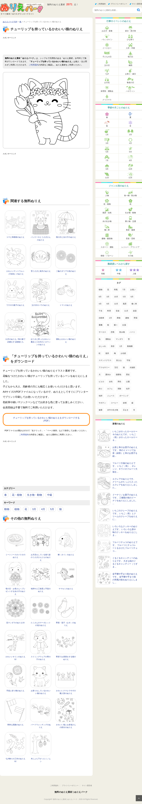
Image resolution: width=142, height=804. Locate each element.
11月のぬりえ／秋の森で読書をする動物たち (15, 340)
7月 (107, 160)
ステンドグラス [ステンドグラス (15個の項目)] (105, 360)
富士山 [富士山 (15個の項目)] (119, 360)
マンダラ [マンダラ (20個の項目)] (119, 339)
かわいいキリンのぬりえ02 (15, 658)
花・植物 (17, 495)
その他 (130, 256)
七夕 (107, 74)
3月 (34, 509)
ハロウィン (130, 91)
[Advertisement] (53, 46)
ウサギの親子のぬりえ (15, 305)
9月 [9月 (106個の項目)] (107, 304)
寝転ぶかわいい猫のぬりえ (66, 340)
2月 (130, 135)
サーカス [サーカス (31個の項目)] (102, 332)
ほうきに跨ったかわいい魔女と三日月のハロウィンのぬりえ (41, 342)
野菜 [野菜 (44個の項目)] (135, 318)
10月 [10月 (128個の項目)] (116, 297)
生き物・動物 (34, 495)
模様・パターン (107, 256)
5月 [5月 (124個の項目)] (124, 297)
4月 (43, 509)
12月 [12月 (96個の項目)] (116, 304)
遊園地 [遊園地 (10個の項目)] (118, 374)
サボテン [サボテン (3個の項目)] (102, 403)
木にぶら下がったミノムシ (41, 760)
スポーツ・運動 (107, 247)
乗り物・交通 (130, 221)
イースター (106, 48)
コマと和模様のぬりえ (15, 237)
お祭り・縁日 (130, 74)
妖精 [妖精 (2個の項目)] (125, 403)
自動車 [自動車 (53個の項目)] (101, 318)
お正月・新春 (107, 31)
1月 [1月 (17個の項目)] (120, 346)
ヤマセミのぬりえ (66, 589)
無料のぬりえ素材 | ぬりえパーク (70, 792)
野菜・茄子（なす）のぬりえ (66, 624)
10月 (130, 169)
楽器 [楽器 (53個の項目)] (135, 311)
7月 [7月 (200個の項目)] (123, 290)
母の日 (130, 57)
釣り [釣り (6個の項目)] (100, 389)
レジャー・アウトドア (130, 247)
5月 (52, 509)
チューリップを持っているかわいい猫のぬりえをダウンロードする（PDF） (46, 419)
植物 (16, 509)
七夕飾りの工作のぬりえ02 (15, 760)
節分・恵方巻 (130, 31)
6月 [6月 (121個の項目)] (132, 297)
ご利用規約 (101, 4)
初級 (103, 274)
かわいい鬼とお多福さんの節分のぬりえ (66, 726)
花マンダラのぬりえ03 (15, 623)
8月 (130, 160)
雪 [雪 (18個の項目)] (129, 339)
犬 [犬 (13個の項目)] (100, 374)
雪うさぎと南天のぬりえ (41, 271)
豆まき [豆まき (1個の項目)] (125, 410)
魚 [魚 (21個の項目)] (100, 339)
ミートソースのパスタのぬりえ (15, 556)
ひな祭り (130, 39)
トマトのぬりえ (66, 305)
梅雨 (130, 65)
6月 (130, 152)
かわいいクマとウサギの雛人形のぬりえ (66, 692)
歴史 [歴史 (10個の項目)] (128, 374)
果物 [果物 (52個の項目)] (118, 318)
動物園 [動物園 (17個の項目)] (130, 346)
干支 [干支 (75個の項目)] (100, 311)
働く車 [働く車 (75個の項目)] (134, 304)
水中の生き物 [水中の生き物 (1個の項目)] (112, 410)
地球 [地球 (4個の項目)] (100, 396)
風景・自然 (106, 213)
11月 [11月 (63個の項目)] (126, 311)
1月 (107, 135)
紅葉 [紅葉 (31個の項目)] (124, 325)
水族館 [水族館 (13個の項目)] (132, 367)
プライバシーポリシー (119, 4)
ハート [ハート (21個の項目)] (132, 332)
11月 (107, 178)
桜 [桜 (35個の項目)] (108, 325)
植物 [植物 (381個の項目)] (100, 290)
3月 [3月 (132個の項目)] (107, 297)
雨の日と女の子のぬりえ (66, 237)
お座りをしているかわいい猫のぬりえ (41, 692)
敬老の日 (130, 82)
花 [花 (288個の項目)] (108, 290)
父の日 (107, 65)
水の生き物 (106, 221)
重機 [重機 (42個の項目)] (100, 325)
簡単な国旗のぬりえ (15, 725)
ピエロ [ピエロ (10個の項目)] (101, 382)
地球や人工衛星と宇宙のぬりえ (41, 590)
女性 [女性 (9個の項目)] (111, 382)
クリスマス (106, 100)
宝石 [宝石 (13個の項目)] (116, 367)
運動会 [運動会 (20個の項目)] (108, 339)
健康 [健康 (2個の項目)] (100, 410)
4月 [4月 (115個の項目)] (100, 304)
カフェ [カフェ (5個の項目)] (110, 389)
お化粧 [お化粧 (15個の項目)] (123, 353)
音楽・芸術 (130, 238)
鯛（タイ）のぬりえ (66, 555)
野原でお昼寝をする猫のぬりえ (66, 658)
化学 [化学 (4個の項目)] (128, 389)
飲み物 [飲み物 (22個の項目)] (122, 332)
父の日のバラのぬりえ (41, 305)
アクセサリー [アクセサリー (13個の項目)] (104, 367)
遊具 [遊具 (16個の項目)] (107, 353)
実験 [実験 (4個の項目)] (119, 389)
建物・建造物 (107, 238)
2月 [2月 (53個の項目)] (110, 318)
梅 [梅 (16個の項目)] (115, 353)
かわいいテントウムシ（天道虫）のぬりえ (15, 272)
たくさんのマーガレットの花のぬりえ (41, 624)
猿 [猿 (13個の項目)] (124, 367)
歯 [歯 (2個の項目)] (132, 403)
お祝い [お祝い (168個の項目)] (133, 290)
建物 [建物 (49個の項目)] (127, 318)
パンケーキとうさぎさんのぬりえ (41, 238)
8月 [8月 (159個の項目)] (100, 297)
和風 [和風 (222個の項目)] (116, 290)
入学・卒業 (130, 48)
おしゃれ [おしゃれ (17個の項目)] (102, 346)
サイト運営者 (137, 4)
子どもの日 (106, 57)
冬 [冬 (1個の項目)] (134, 410)
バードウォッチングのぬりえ (41, 726)
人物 (107, 195)
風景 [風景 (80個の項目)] (124, 304)
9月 (107, 169)
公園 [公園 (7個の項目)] (128, 382)
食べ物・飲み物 (130, 195)
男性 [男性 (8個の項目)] (119, 382)
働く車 (107, 230)
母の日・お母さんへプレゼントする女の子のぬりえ (15, 591)
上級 (134, 274)
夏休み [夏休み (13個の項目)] (108, 374)
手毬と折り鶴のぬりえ (15, 691)
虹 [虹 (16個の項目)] (100, 353)
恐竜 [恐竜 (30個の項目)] (112, 332)
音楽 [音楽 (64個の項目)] (117, 311)
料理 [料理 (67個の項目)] (109, 311)
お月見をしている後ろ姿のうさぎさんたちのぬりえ (41, 557)
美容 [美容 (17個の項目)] (112, 346)
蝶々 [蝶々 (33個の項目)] (116, 325)
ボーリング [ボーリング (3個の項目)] (123, 396)
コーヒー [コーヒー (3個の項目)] (114, 403)
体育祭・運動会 (107, 91)
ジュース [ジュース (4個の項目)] (110, 396)
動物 (6, 509)
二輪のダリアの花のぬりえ (66, 272)
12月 (130, 178)
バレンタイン (107, 39)
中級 (49, 495)
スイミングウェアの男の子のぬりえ (41, 658)
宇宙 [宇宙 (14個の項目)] (128, 360)
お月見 (107, 82)
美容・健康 (130, 230)
